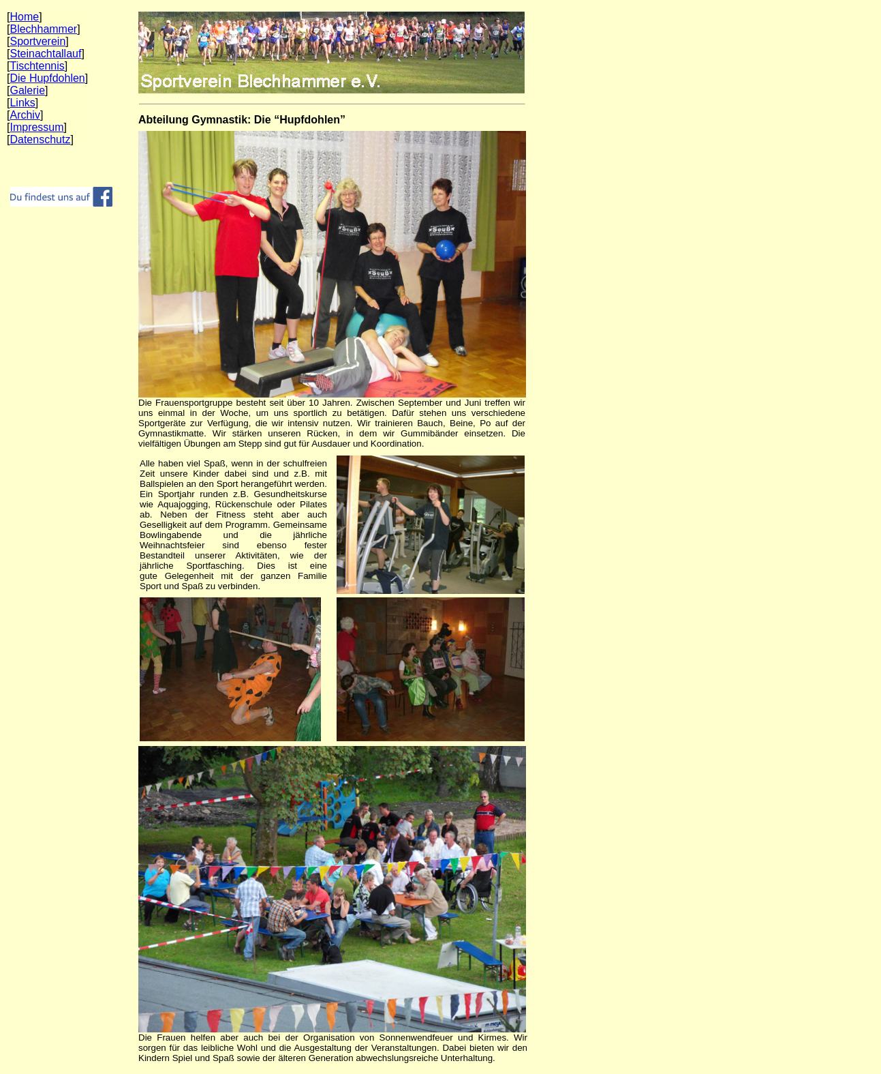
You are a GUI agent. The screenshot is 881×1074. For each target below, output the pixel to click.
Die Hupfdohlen (47, 78)
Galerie (27, 90)
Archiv (25, 115)
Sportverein (37, 41)
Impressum (36, 127)
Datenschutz (40, 139)
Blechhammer (43, 29)
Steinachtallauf (45, 53)
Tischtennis (37, 66)
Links (22, 102)
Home (24, 17)
